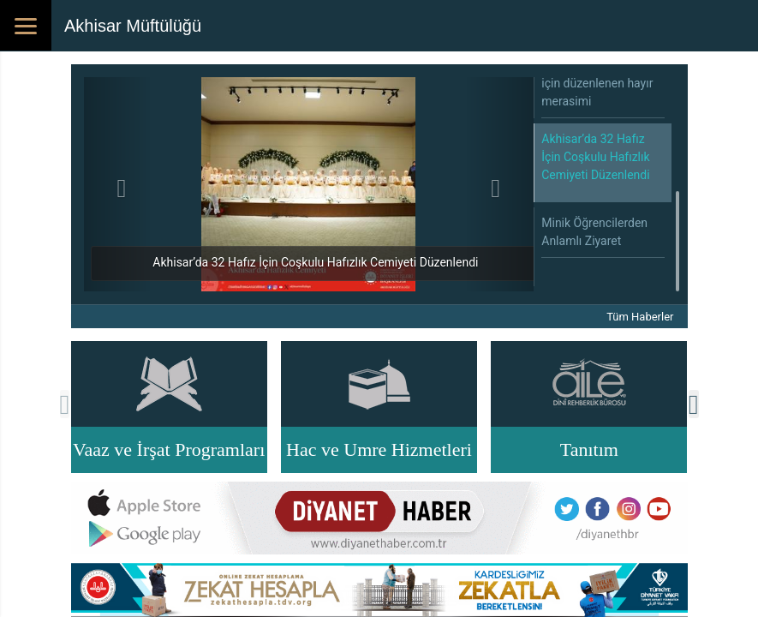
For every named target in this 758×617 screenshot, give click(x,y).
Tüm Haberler (639, 316)
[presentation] (65, 404)
